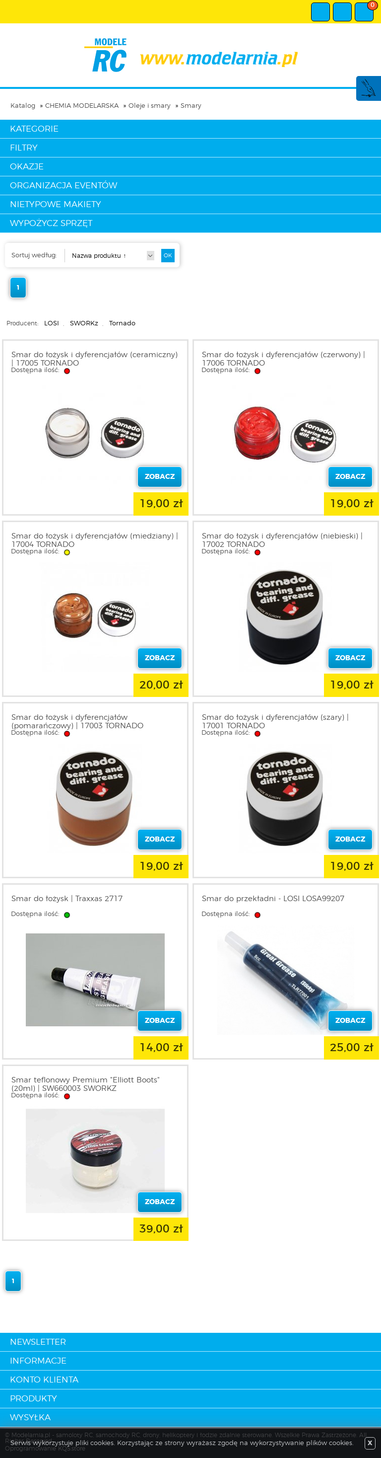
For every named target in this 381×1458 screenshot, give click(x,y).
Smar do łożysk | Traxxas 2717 (67, 899)
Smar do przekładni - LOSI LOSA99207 (273, 899)
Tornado (122, 323)
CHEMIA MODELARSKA (82, 106)
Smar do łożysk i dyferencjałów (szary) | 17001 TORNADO (275, 722)
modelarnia (191, 55)
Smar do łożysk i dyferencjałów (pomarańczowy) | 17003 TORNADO (77, 722)
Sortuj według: (34, 255)
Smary (191, 106)
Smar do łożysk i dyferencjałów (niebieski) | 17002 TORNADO (282, 540)
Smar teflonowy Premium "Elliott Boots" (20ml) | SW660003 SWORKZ (85, 1084)
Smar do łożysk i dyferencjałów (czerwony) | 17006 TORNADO (283, 359)
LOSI (51, 323)
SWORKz (84, 323)
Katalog (22, 106)
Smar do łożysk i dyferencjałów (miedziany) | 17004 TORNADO (94, 540)
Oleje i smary (149, 106)
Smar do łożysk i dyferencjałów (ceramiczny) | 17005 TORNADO (94, 359)
